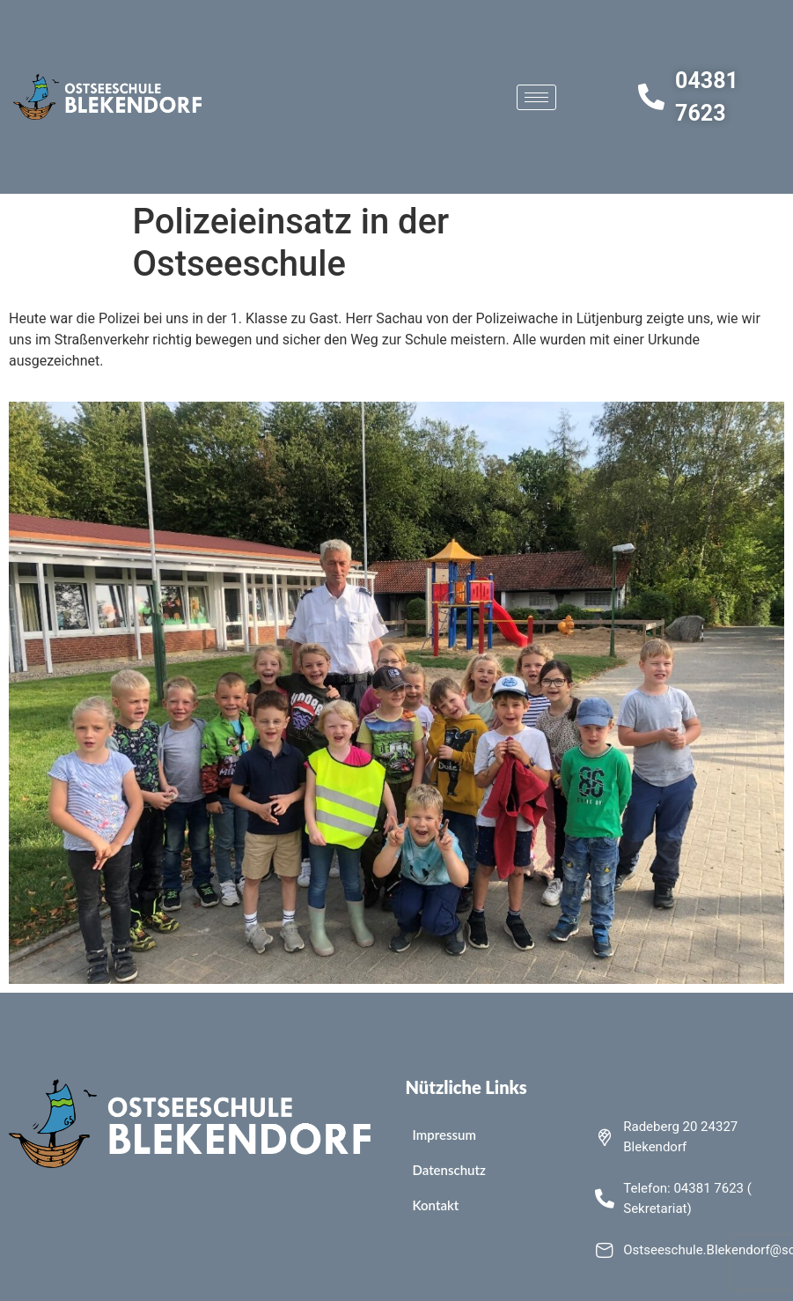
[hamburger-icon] (536, 97)
